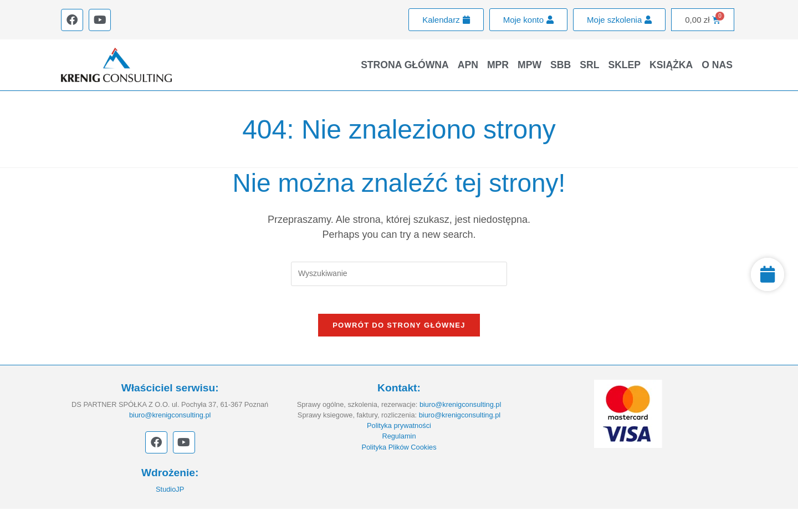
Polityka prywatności (399, 431)
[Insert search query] (399, 273)
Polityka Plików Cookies (398, 452)
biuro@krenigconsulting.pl (170, 420)
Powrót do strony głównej (399, 331)
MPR (498, 64)
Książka (671, 64)
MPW (529, 64)
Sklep (624, 64)
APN (468, 64)
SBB (560, 64)
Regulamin (399, 442)
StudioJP (170, 495)
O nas (717, 64)
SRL (589, 64)
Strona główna (405, 64)
